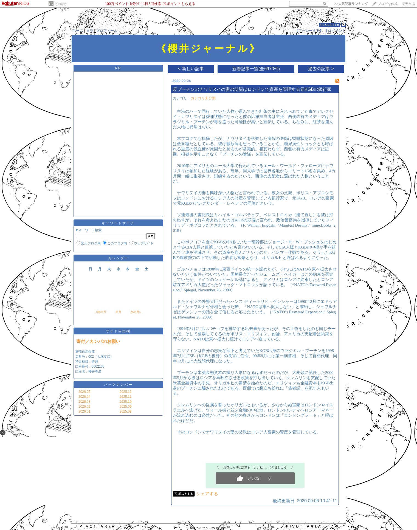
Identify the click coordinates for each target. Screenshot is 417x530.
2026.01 (84, 411)
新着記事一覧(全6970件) (256, 68)
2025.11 (125, 397)
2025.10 (125, 402)
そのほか (60, 4)
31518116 (329, 25)
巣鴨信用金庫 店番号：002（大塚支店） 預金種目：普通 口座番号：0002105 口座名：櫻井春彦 (94, 361)
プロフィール (106, 31)
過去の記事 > (321, 68)
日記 (89, 31)
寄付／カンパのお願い (98, 341)
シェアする (207, 493)
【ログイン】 (335, 31)
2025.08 (125, 411)
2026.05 (84, 392)
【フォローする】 (309, 31)
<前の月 (100, 312)
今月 (118, 312)
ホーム (77, 31)
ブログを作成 (388, 4)
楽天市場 (408, 4)
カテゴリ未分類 (203, 98)
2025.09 (125, 406)
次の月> (135, 312)
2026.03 (84, 402)
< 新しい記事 (191, 68)
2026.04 (84, 397)
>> (351, 4)
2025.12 (125, 392)
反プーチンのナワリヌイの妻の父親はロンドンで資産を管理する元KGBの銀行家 (252, 89)
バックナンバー (118, 385)
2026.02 (84, 406)
